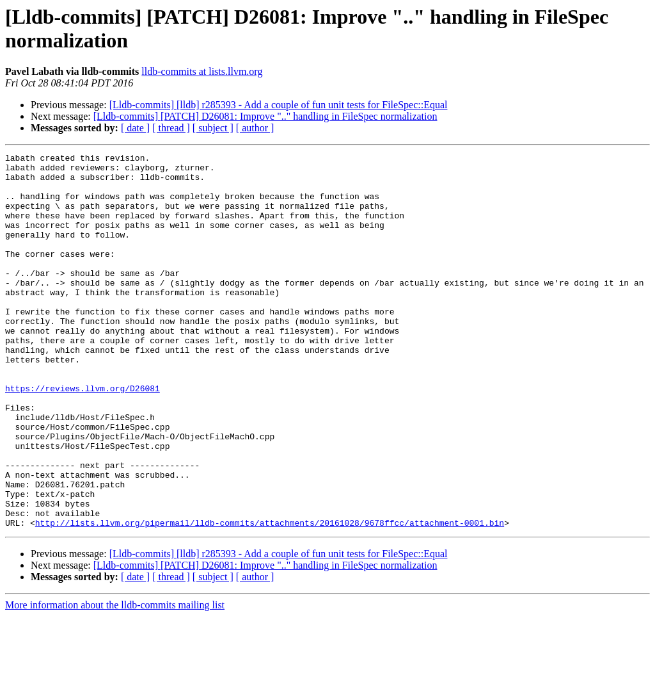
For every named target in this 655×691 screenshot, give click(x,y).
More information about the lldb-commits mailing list (115, 679)
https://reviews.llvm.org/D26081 (82, 436)
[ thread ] (171, 127)
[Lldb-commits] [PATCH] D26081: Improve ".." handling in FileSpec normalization (265, 116)
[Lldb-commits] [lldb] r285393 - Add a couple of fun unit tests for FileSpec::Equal (278, 104)
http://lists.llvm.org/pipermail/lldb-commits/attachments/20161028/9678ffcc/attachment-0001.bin (269, 597)
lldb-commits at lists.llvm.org (201, 71)
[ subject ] (213, 127)
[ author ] (255, 127)
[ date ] (135, 127)
